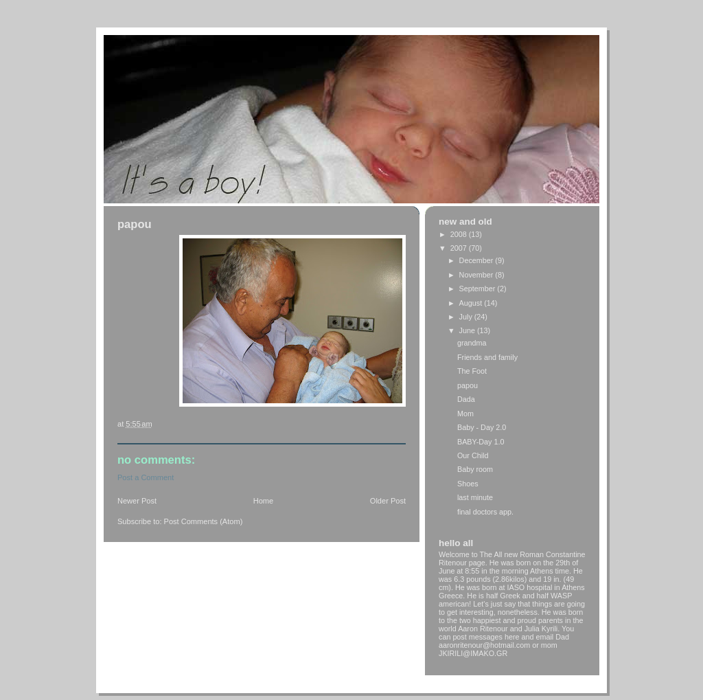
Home (263, 501)
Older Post (388, 501)
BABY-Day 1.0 (481, 442)
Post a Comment (145, 477)
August (472, 303)
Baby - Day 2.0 (481, 427)
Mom (465, 413)
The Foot (472, 371)
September (478, 288)
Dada (466, 399)
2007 (459, 248)
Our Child (473, 455)
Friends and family (487, 357)
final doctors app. (485, 512)
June (468, 330)
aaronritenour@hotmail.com (484, 645)
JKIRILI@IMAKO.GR (473, 653)
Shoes (468, 483)
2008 (459, 234)
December (477, 260)
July (466, 317)
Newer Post (137, 501)
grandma (472, 343)
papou (467, 385)
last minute (475, 497)
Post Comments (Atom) (203, 521)
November (477, 275)
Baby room (475, 469)
